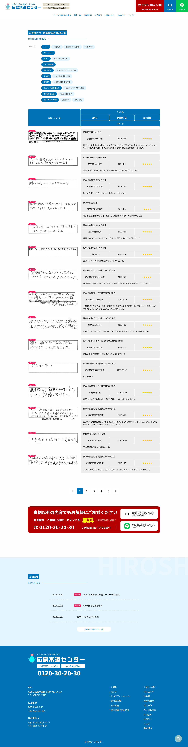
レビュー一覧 (48, 64)
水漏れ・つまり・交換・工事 (66, 70)
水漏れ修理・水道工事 (62, 82)
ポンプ (46, 58)
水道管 (46, 82)
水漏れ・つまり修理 (73, 47)
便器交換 (57, 47)
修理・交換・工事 (66, 94)
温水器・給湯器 (49, 94)
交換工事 (65, 99)
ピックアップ (48, 52)
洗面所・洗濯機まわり (51, 88)
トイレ (46, 47)
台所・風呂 (47, 70)
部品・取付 (89, 47)
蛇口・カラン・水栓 (50, 99)
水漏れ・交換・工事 (60, 58)
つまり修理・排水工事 (62, 76)
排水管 (46, 76)
